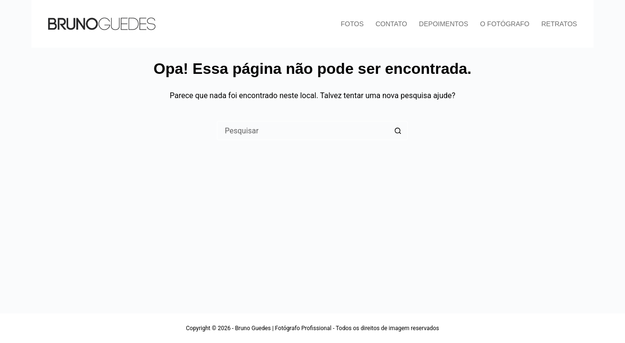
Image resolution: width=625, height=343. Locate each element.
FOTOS (352, 24)
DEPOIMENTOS (443, 24)
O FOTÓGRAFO (504, 24)
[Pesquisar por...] (303, 130)
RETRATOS (559, 24)
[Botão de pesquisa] (398, 130)
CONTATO (391, 24)
